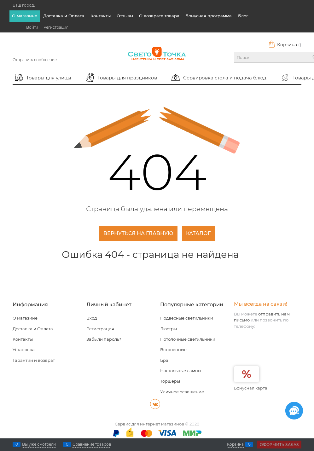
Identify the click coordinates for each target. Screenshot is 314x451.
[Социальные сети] (294, 410)
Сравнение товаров (92, 444)
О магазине (24, 15)
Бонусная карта (250, 387)
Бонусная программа (208, 15)
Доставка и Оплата (63, 15)
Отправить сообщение (35, 59)
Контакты (100, 15)
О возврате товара (159, 15)
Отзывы (125, 15)
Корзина (284, 45)
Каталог (198, 233)
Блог (243, 15)
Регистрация (56, 27)
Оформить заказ (279, 444)
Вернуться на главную (138, 233)
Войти (32, 27)
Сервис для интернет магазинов (149, 423)
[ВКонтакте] (155, 404)
